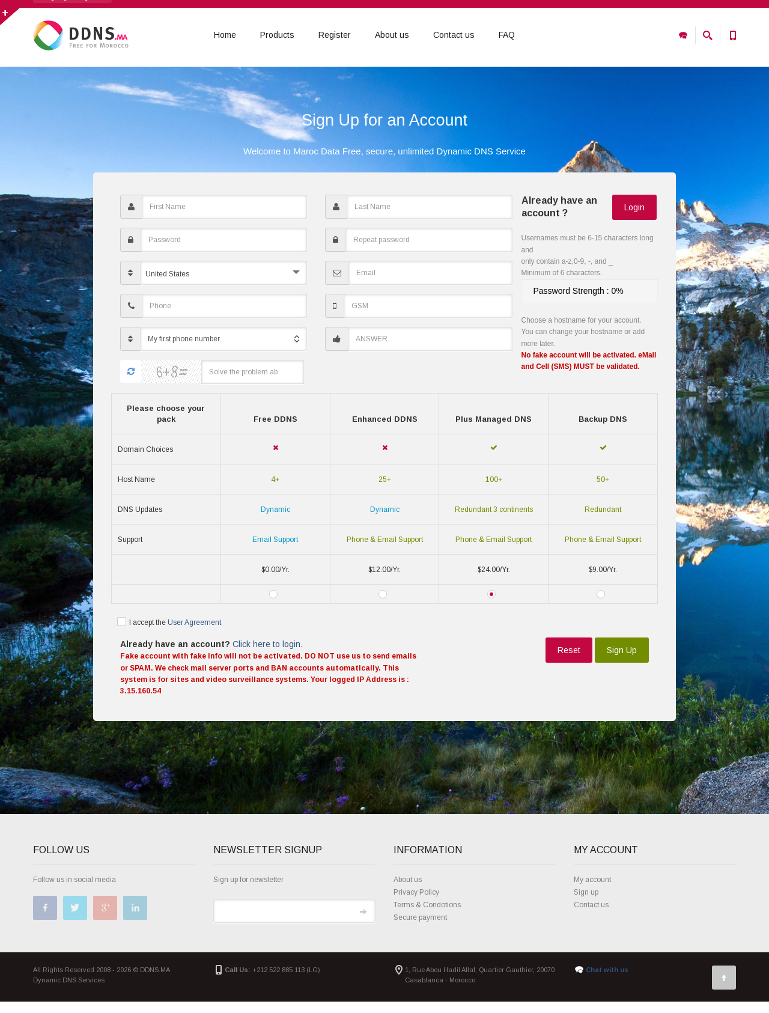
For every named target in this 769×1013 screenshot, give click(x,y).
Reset (569, 661)
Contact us (454, 35)
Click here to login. (266, 655)
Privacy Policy (416, 903)
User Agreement (194, 633)
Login (634, 218)
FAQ (507, 35)
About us (392, 35)
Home (225, 35)
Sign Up (622, 661)
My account (592, 891)
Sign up (586, 903)
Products (277, 35)
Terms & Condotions (427, 916)
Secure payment (420, 929)
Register (334, 35)
